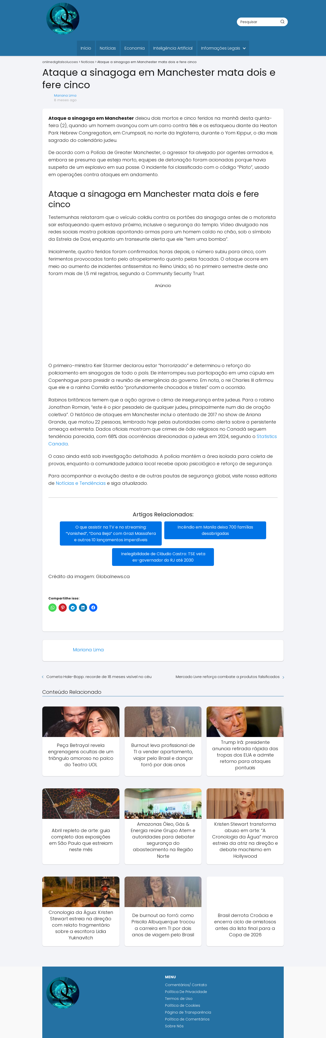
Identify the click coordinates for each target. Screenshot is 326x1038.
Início (86, 48)
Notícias (108, 48)
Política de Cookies (183, 1005)
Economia (135, 48)
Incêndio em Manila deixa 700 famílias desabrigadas (215, 530)
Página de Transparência (188, 1012)
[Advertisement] (163, 324)
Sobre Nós (174, 1026)
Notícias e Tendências (81, 483)
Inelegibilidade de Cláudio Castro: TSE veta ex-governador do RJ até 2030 (163, 557)
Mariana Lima (65, 95)
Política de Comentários (187, 1019)
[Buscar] (282, 22)
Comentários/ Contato (186, 984)
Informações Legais (220, 48)
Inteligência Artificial (173, 48)
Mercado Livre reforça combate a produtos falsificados (228, 676)
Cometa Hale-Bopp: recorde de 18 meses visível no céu (99, 676)
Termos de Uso (179, 998)
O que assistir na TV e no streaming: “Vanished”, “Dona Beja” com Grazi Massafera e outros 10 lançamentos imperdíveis (111, 533)
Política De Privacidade (186, 991)
